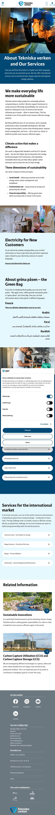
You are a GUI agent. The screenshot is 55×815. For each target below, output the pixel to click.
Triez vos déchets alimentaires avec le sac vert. (23, 308)
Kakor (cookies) (15, 743)
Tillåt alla (27, 430)
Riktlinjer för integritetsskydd (20, 745)
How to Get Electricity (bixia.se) (17, 263)
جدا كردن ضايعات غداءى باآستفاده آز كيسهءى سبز (31, 326)
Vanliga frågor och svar (18, 729)
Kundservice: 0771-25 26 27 (19, 761)
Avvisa (28, 442)
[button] (3, 4)
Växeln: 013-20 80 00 (17, 755)
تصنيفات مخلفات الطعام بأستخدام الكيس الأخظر (31, 317)
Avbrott (13, 731)
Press (12, 779)
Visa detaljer (44, 424)
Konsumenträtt (15, 738)
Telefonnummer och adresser (20, 767)
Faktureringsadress (17, 773)
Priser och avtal (15, 734)
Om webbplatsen (16, 741)
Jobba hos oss (15, 736)
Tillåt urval (27, 436)
